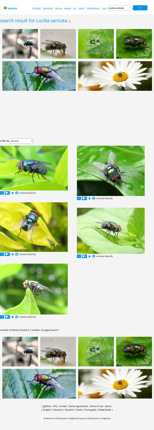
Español (69, 409)
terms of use (96, 406)
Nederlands (105, 409)
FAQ (74, 8)
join (140, 8)
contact (81, 8)
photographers (93, 8)
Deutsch (57, 409)
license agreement (78, 406)
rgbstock (10, 8)
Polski (79, 409)
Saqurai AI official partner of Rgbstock (95, 418)
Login (104, 8)
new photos (48, 8)
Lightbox (46, 406)
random (67, 8)
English (47, 409)
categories (36, 8)
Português (90, 409)
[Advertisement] (77, 117)
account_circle (16, 193)
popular (58, 8)
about (108, 406)
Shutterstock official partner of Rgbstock (61, 418)
